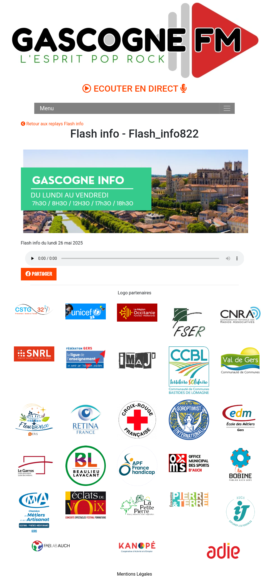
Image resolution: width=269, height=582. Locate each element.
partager (37, 273)
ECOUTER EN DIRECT (134, 88)
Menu (47, 108)
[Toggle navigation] (227, 108)
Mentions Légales (134, 574)
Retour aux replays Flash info (52, 123)
